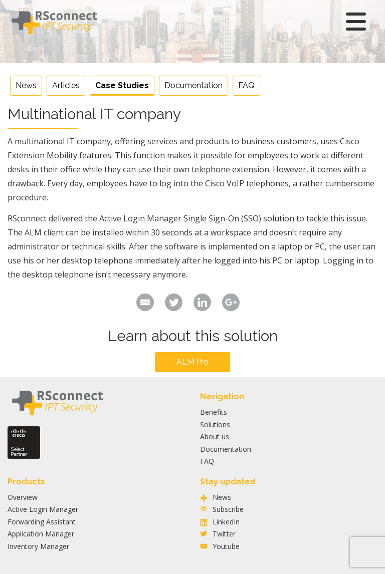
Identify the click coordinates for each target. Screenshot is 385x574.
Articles (66, 85)
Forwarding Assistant (42, 521)
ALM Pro (192, 362)
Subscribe (228, 509)
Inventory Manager (38, 546)
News (26, 85)
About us (214, 436)
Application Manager (41, 533)
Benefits (213, 412)
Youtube (226, 546)
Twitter (224, 533)
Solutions (215, 424)
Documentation (193, 85)
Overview (23, 497)
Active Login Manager (43, 509)
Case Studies (122, 85)
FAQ (246, 85)
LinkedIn (226, 521)
